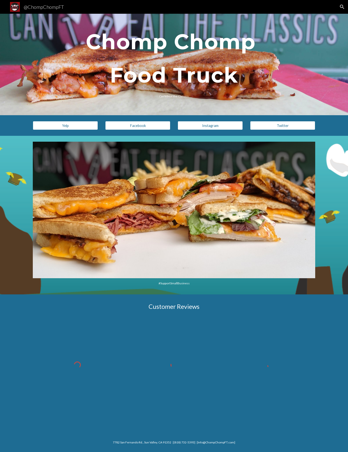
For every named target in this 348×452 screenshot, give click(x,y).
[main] (174, 59)
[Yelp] (65, 125)
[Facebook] (137, 125)
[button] (342, 7)
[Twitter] (282, 125)
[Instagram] (210, 125)
